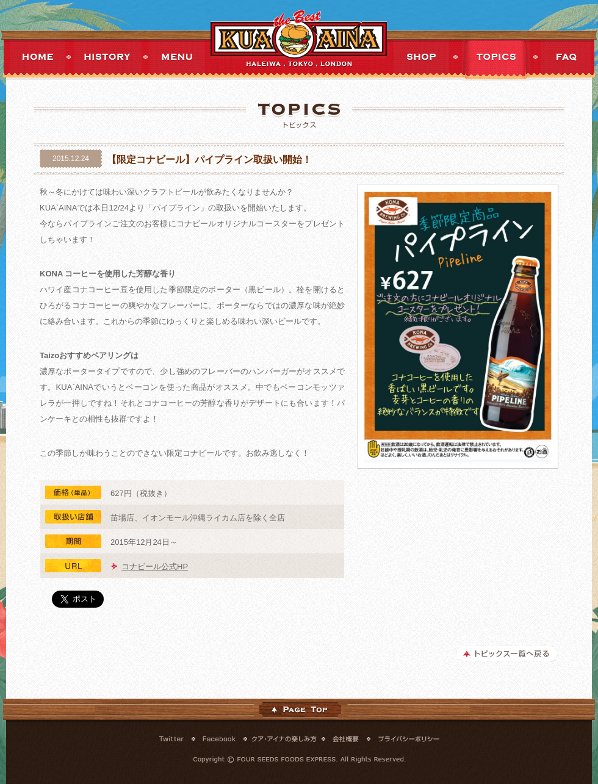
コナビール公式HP (154, 566)
